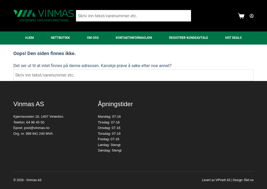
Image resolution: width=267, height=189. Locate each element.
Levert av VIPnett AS (216, 180)
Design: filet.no (243, 180)
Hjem (29, 38)
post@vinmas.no (36, 128)
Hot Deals (233, 38)
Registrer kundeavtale (188, 38)
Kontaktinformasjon (134, 38)
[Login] (252, 16)
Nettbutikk (60, 38)
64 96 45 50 (35, 122)
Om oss (93, 38)
